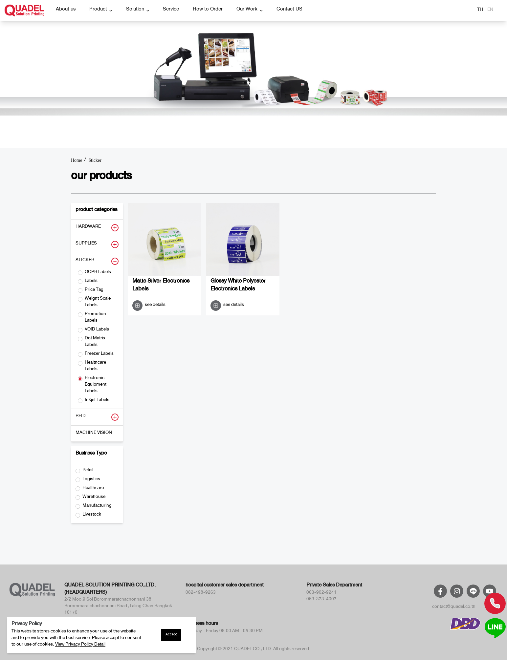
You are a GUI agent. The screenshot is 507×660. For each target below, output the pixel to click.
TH (480, 10)
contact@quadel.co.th (453, 607)
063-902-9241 (321, 593)
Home (76, 160)
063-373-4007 (321, 600)
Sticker (94, 160)
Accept (171, 635)
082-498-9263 (201, 593)
